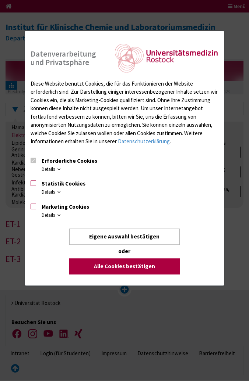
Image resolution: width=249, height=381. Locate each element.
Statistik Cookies (63, 183)
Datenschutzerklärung (144, 141)
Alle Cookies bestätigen (124, 266)
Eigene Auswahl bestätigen (124, 236)
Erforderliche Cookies (69, 160)
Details (52, 169)
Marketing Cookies (65, 206)
